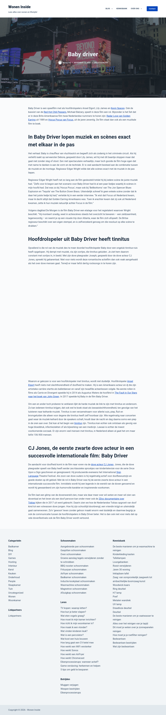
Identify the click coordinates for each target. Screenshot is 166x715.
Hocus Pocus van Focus (60, 119)
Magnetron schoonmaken (73, 588)
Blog (110, 8)
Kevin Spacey (117, 108)
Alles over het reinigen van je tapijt (130, 623)
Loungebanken (120, 562)
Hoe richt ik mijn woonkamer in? (77, 623)
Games (12, 558)
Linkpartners (14, 615)
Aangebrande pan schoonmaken (77, 546)
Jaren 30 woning (121, 569)
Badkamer (13, 546)
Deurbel (117, 612)
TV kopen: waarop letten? (73, 608)
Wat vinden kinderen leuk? (73, 631)
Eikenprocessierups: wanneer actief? (79, 661)
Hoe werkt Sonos (69, 650)
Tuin (10, 588)
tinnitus (78, 423)
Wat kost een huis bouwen (74, 638)
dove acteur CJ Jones (102, 464)
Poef (115, 596)
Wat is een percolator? (72, 635)
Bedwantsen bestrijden (124, 642)
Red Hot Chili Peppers (55, 112)
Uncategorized (101, 63)
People (11, 581)
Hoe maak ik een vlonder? (73, 627)
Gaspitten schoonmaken (73, 550)
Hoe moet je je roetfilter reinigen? (130, 635)
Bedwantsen (119, 638)
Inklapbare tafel (121, 573)
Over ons (137, 8)
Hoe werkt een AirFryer (72, 654)
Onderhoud (14, 577)
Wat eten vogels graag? (72, 615)
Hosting (12, 562)
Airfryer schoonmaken (71, 573)
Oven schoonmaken (70, 554)
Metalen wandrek (122, 600)
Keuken (12, 573)
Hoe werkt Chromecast (72, 658)
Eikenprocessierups (70, 692)
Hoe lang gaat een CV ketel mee (77, 642)
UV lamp (117, 604)
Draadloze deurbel (122, 608)
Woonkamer (14, 600)
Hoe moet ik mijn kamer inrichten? (78, 619)
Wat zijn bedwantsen (123, 646)
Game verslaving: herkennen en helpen (80, 665)
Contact (152, 9)
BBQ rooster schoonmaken (74, 565)
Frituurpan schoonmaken (73, 569)
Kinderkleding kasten (124, 554)
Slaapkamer (14, 585)
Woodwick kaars (121, 585)
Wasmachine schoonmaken (74, 585)
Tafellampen (119, 558)
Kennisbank (121, 9)
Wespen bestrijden (70, 688)
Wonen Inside (19, 7)
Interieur (12, 565)
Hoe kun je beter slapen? (73, 611)
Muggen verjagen (69, 685)
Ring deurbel (119, 588)
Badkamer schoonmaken (73, 577)
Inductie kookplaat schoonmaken (77, 581)
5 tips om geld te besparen (74, 669)
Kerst (11, 569)
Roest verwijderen (122, 565)
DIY (10, 554)
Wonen (11, 596)
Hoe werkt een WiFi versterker (75, 646)
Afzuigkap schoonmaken (73, 592)
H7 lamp (117, 592)
